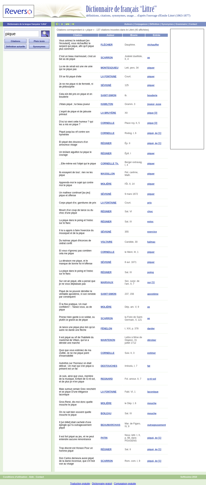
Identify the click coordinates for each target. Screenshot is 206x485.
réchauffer (153, 44)
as (148, 57)
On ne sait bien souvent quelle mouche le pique (75, 413)
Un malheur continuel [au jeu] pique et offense (74, 194)
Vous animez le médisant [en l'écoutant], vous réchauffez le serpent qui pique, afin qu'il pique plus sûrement (76, 44)
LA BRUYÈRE (108, 113)
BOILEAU (106, 413)
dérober (151, 340)
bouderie (152, 95)
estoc (150, 221)
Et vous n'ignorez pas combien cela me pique (75, 252)
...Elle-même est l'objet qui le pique (77, 163)
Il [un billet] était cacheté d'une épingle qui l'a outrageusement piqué (75, 425)
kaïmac (151, 242)
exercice (152, 231)
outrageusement (156, 425)
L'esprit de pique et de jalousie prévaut (75, 113)
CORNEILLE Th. (110, 163)
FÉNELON (106, 328)
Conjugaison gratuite (125, 483)
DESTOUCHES (109, 366)
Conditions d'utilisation (15, 477)
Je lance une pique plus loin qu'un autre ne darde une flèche (77, 328)
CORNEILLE (107, 123)
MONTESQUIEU (109, 67)
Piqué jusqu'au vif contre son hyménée (74, 133)
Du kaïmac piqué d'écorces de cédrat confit (75, 242)
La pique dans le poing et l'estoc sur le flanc (76, 221)
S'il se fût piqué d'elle (70, 76)
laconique (152, 391)
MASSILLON (108, 173)
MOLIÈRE (106, 183)
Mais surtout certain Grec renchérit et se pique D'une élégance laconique (77, 392)
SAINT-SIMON (108, 95)
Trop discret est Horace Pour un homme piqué (76, 449)
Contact (193, 24)
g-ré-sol (151, 378)
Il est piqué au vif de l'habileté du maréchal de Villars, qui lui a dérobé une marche (76, 340)
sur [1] (151, 282)
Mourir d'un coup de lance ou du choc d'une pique (76, 211)
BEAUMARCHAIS (110, 425)
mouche (151, 403)
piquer (151, 67)
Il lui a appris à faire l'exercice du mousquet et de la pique (76, 232)
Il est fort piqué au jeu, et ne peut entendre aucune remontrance (76, 438)
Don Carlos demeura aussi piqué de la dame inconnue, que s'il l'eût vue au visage (77, 461)
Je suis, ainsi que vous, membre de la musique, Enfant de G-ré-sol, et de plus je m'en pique (77, 379)
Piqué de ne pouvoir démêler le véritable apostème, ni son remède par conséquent (77, 294)
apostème (152, 294)
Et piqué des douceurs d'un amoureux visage (73, 143)
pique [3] (152, 113)
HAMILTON (107, 104)
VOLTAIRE (106, 242)
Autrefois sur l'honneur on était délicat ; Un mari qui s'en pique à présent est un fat (76, 366)
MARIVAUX (107, 282)
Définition (155, 24)
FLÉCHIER (107, 44)
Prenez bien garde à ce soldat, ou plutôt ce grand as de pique (77, 318)
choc (150, 211)
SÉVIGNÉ (106, 85)
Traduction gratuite (80, 483)
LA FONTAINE (108, 76)
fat (148, 366)
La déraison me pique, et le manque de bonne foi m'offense (75, 262)
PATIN (104, 437)
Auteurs (128, 24)
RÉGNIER (106, 143)
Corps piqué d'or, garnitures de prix (77, 202)
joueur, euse (154, 104)
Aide (31, 477)
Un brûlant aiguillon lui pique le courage (75, 153)
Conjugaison (141, 24)
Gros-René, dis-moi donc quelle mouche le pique (76, 403)
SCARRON (107, 57)
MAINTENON (108, 340)
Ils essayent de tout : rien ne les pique (76, 174)
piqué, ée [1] (154, 133)
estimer (151, 353)
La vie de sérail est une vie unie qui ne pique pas (75, 68)
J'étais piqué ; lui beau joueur (74, 104)
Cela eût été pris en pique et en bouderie (75, 95)
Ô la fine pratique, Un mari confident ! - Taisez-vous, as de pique (75, 307)
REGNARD (107, 378)
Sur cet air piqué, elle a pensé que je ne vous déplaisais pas (77, 282)
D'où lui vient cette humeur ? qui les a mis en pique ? (76, 123)
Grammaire (181, 24)
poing (150, 272)
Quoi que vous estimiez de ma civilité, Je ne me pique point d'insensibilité (75, 353)
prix (149, 202)
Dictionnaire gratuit (102, 483)
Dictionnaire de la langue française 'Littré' (27, 24)
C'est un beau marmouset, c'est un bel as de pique (77, 57)
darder (151, 328)
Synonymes (167, 24)
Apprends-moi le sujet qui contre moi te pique (76, 184)
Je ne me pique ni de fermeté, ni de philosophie (76, 85)
